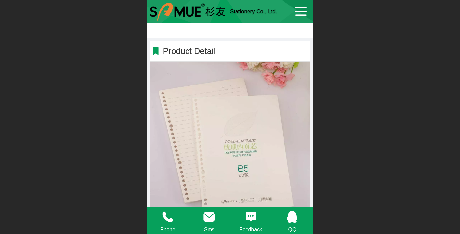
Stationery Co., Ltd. (253, 11)
